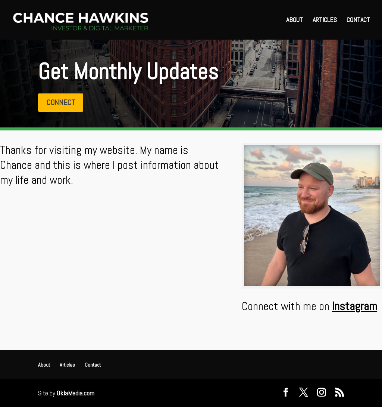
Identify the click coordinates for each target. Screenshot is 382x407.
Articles (325, 20)
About (294, 20)
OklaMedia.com (75, 393)
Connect (60, 102)
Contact (358, 20)
